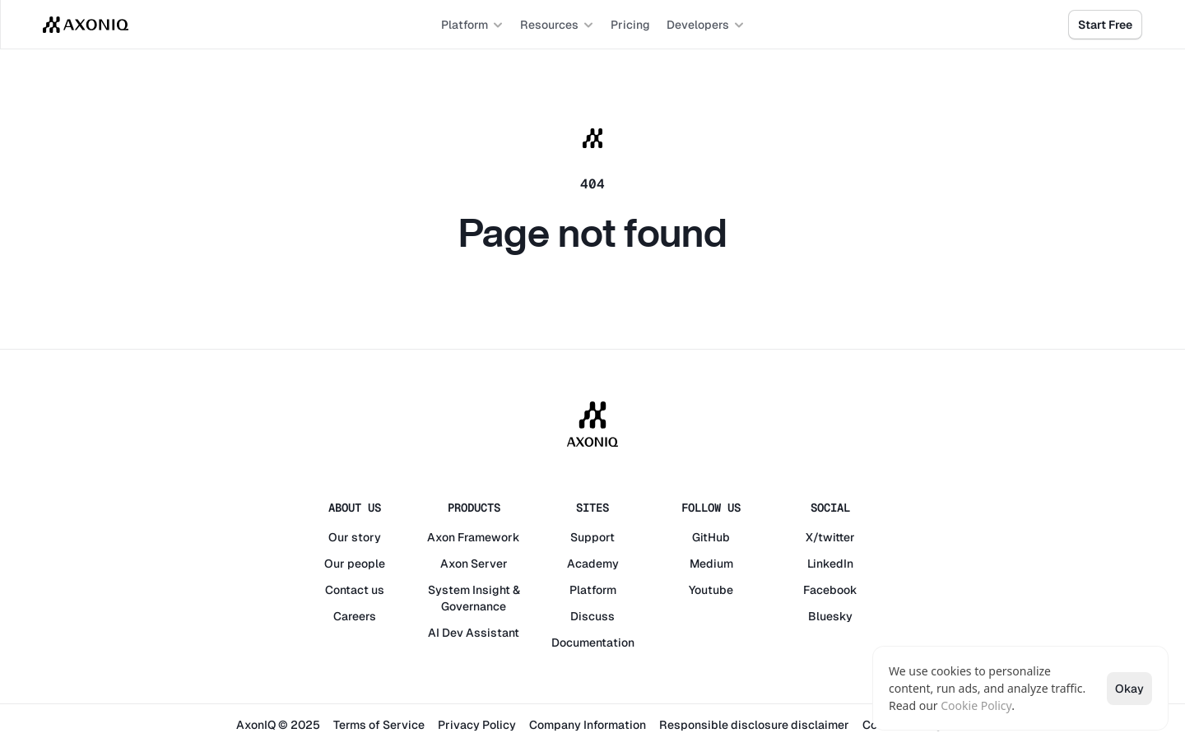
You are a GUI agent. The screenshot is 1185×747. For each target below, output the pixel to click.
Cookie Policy (976, 705)
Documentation (592, 642)
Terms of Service (379, 724)
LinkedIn (830, 563)
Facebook (830, 589)
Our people (354, 563)
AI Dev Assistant (473, 632)
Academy (593, 563)
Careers (354, 616)
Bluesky (830, 616)
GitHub (711, 537)
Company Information (587, 724)
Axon (441, 537)
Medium (711, 563)
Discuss (592, 616)
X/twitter (830, 537)
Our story (354, 537)
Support (592, 537)
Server (489, 563)
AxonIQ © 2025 (278, 724)
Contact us (354, 589)
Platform (592, 589)
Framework (489, 537)
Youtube (711, 589)
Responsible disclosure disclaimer (754, 724)
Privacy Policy (477, 724)
